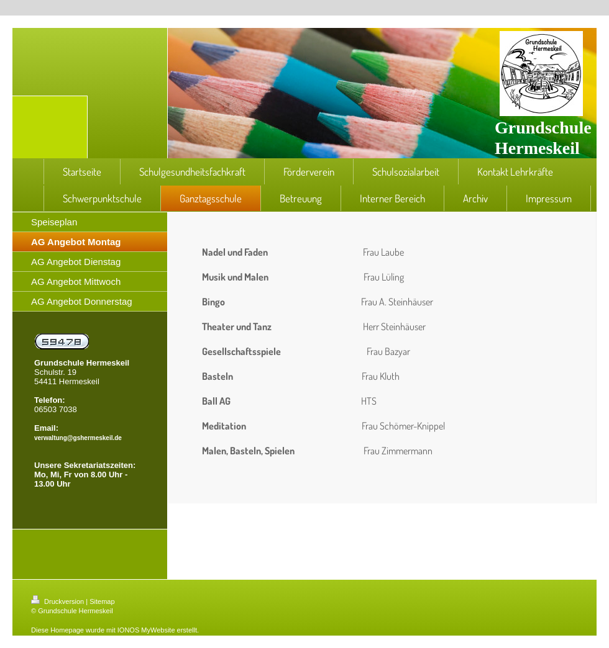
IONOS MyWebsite (146, 630)
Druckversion (58, 601)
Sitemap (101, 601)
